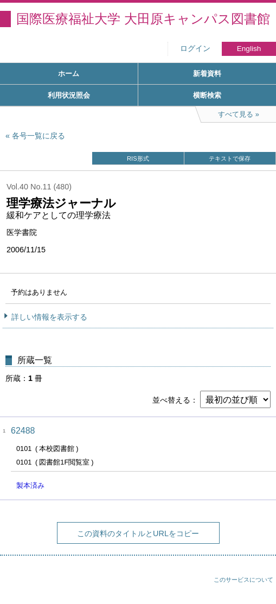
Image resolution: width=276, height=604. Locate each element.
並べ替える (171, 400)
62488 (23, 430)
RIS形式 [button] (138, 158)
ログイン (195, 48)
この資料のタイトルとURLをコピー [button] (138, 533)
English (249, 48)
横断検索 (207, 95)
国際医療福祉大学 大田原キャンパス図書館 (143, 18)
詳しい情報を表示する (49, 317)
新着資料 (207, 73)
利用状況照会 (69, 95)
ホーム (68, 73)
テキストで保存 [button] (230, 158)
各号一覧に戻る (38, 135)
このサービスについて (243, 579)
